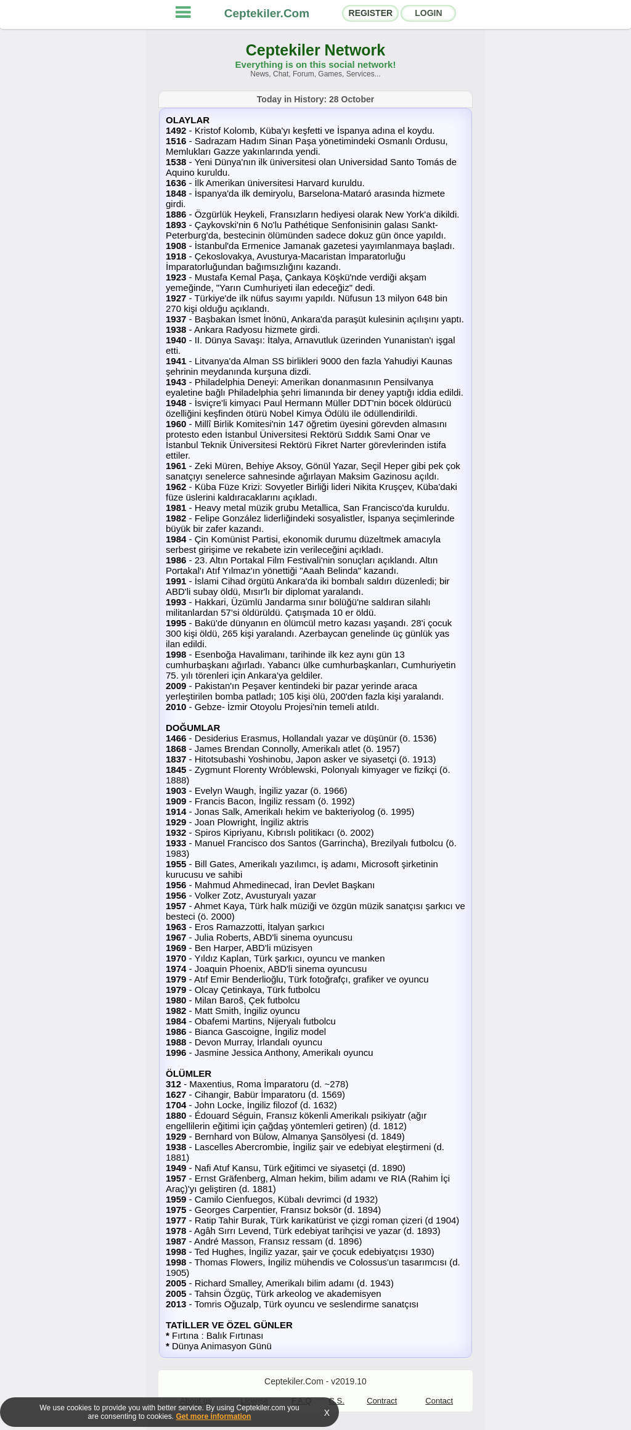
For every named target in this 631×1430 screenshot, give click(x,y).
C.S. (336, 1400)
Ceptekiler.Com (266, 13)
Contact (439, 1400)
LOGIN (428, 13)
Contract (382, 1400)
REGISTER (371, 13)
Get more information (213, 1416)
